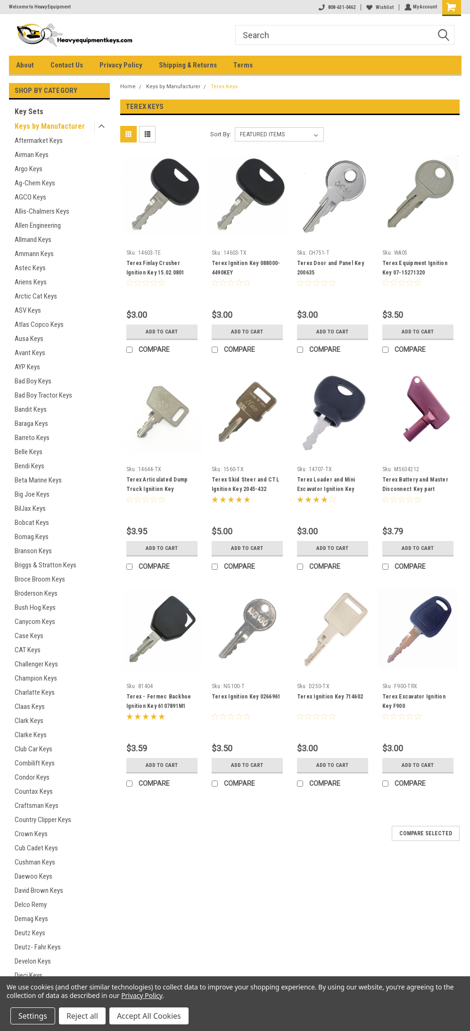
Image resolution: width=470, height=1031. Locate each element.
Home (128, 86)
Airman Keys (32, 154)
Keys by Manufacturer (50, 126)
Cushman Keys (35, 862)
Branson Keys (33, 551)
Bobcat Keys (32, 522)
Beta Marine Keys (38, 480)
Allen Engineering (38, 225)
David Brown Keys (39, 890)
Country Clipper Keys (43, 819)
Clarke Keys (31, 735)
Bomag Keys (32, 536)
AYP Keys (27, 367)
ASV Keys (28, 310)
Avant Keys (30, 353)
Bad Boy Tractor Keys (43, 395)
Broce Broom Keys (40, 579)
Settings (32, 1016)
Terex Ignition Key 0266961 (246, 696)
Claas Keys (30, 706)
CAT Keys (28, 650)
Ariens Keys (31, 282)
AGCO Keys (30, 197)
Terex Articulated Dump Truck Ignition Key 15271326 (157, 489)
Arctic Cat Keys (36, 296)
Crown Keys (31, 834)
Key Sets (29, 111)
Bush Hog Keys (35, 607)
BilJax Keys (30, 508)
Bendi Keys (29, 466)
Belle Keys (28, 452)
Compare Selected (425, 833)
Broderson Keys (36, 593)
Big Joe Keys (32, 494)
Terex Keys (224, 86)
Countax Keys (34, 791)
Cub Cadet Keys (36, 848)
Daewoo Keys (33, 876)
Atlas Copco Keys (39, 324)
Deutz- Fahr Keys (38, 947)
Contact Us (66, 65)
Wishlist (379, 7)
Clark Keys (29, 720)
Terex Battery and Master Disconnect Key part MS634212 (415, 489)
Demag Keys (31, 919)
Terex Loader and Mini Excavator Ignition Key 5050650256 (326, 489)
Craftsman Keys (36, 805)
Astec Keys (30, 268)
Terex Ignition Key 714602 (330, 696)
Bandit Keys (31, 409)
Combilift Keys (35, 763)
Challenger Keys (36, 664)
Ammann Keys (34, 253)
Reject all (82, 1016)
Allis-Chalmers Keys (42, 211)
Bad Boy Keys (33, 381)
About (25, 65)
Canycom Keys (35, 621)
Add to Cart (162, 331)
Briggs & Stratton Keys (45, 565)
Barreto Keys (32, 437)
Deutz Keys (30, 933)
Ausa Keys (29, 338)
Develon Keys (33, 961)
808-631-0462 (336, 7)
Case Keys (29, 636)
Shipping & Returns (188, 65)
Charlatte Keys (35, 692)
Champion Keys (36, 678)
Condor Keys (32, 777)
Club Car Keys (33, 749)
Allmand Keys (33, 239)
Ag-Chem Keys (35, 183)
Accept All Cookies (149, 1016)
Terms (243, 65)
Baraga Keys (31, 423)
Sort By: (220, 134)
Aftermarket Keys (39, 140)
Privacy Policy (120, 65)
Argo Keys (28, 169)
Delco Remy (31, 904)
